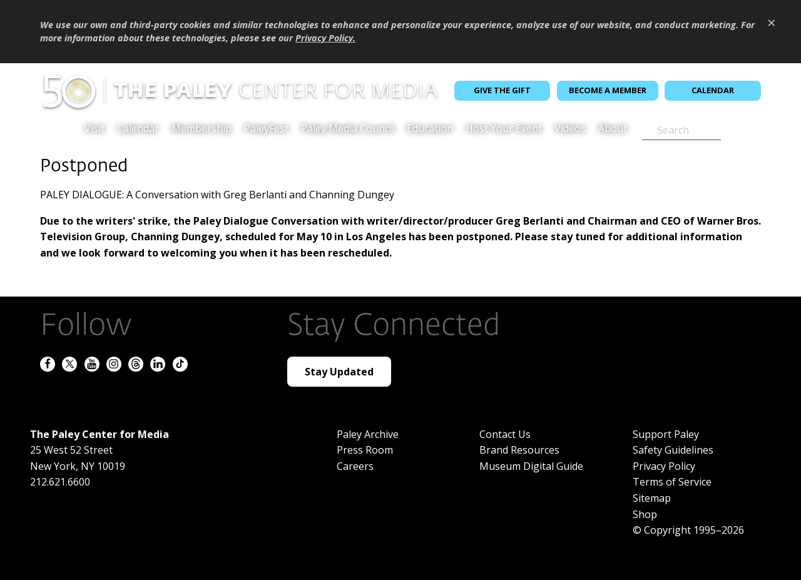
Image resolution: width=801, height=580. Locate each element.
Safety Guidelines (673, 450)
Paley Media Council (347, 129)
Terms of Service (672, 482)
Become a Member (607, 90)
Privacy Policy (664, 466)
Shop (645, 514)
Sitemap (652, 498)
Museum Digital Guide (531, 466)
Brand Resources (519, 450)
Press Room (365, 450)
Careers (355, 466)
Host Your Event (504, 129)
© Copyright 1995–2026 (688, 530)
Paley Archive (368, 434)
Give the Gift (502, 90)
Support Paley (666, 434)
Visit (94, 129)
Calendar (712, 90)
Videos (570, 129)
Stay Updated (339, 372)
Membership (201, 129)
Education (430, 129)
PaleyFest (266, 129)
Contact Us (505, 434)
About (612, 129)
